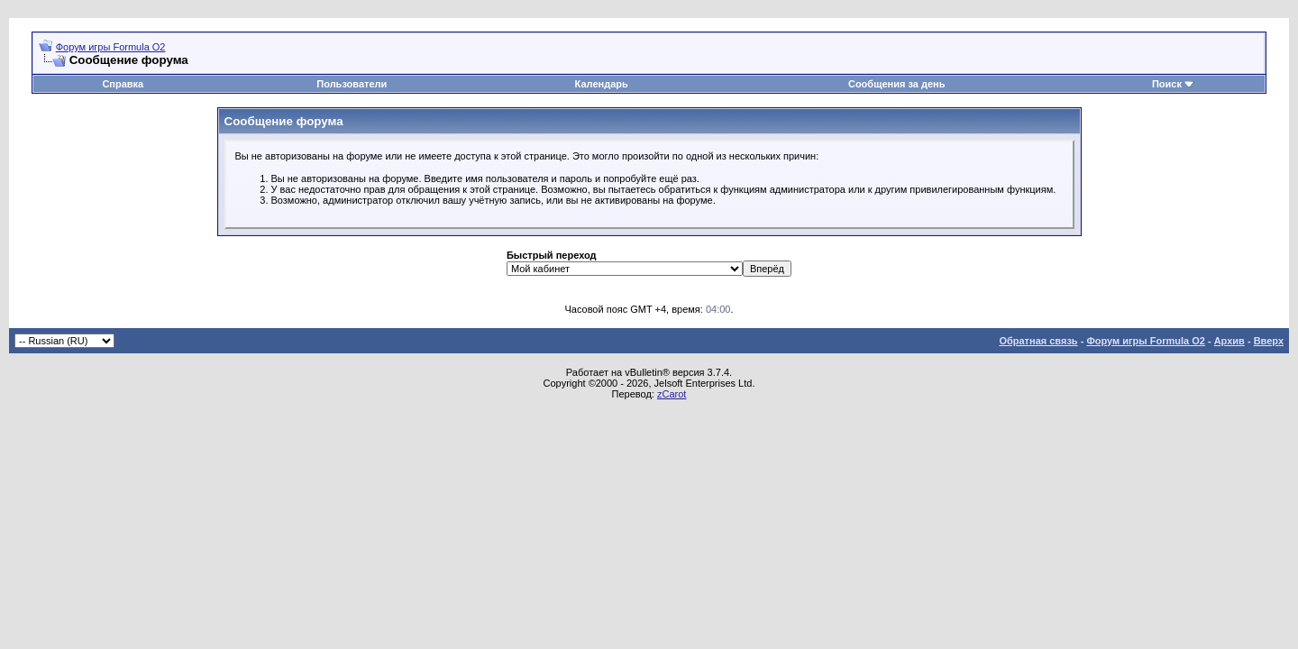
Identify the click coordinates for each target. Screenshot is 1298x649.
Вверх (1269, 340)
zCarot (671, 393)
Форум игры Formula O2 (111, 46)
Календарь (601, 83)
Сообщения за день (896, 83)
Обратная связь (1038, 340)
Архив (1229, 340)
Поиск (1167, 83)
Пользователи (351, 83)
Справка (122, 83)
